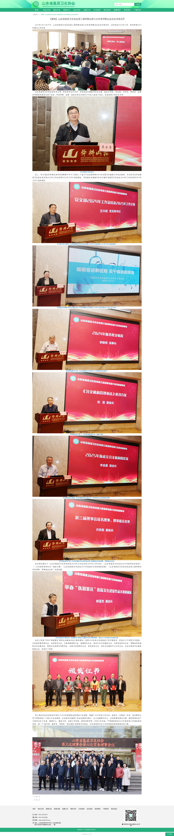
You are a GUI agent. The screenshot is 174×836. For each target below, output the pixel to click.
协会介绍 (46, 10)
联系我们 (127, 10)
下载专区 (137, 10)
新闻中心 (66, 10)
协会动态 (76, 10)
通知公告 (56, 10)
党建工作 (87, 10)
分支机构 (97, 10)
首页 (36, 10)
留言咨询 (107, 10)
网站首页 (35, 14)
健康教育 (117, 10)
